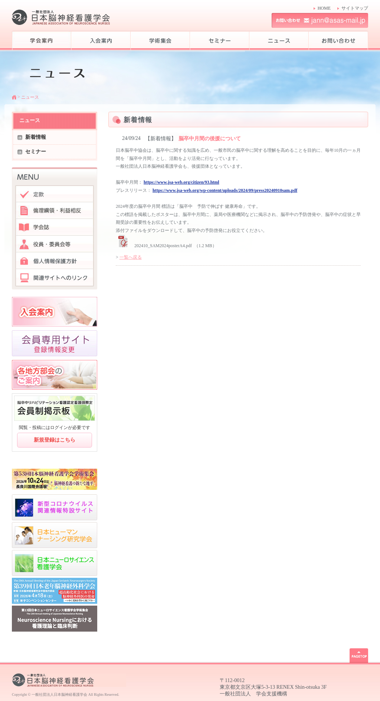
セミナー (35, 151)
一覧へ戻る (130, 257)
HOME (324, 8)
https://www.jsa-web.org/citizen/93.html (181, 182)
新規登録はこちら (54, 440)
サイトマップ (354, 8)
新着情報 (35, 137)
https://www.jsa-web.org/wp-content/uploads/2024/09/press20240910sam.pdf (225, 190)
